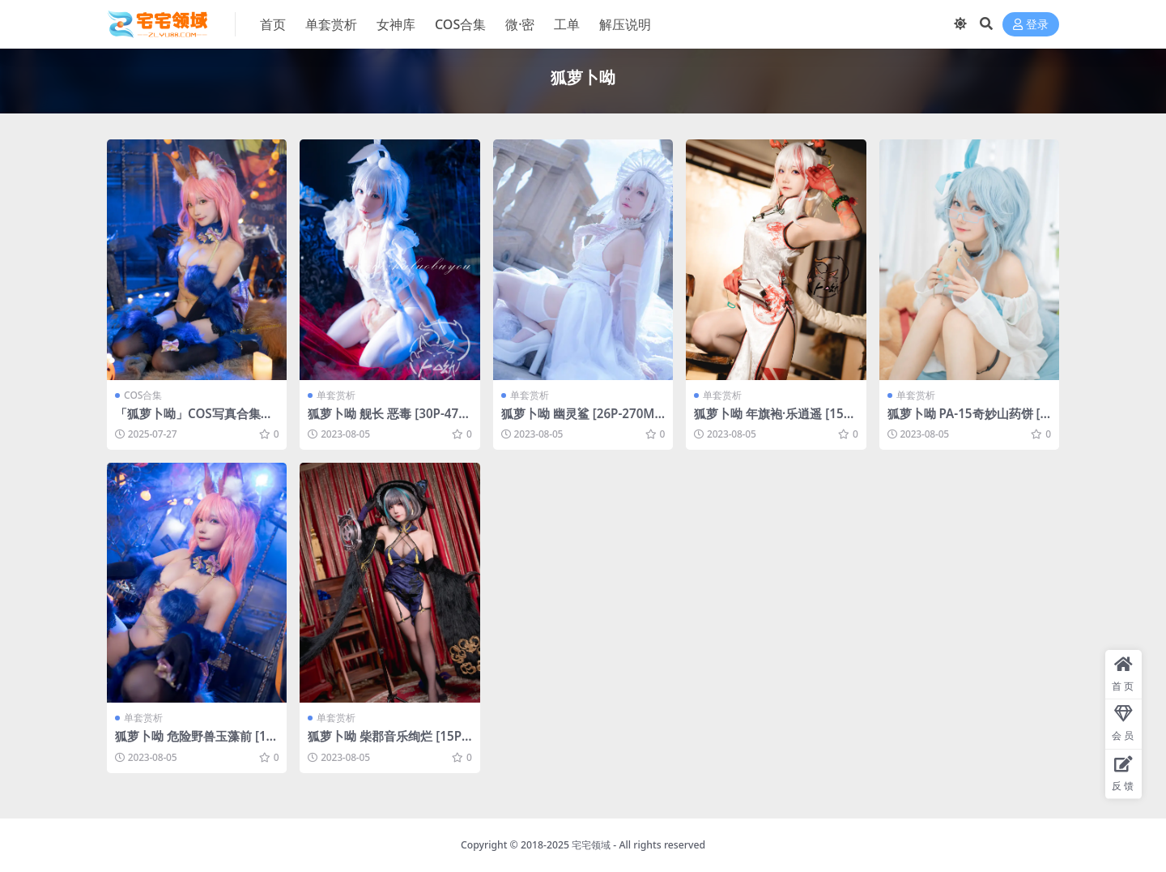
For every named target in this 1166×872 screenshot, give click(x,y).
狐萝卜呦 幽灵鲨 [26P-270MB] (578, 420)
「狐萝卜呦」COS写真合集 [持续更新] (188, 420)
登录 (1031, 25)
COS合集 (143, 395)
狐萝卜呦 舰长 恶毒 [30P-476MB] (387, 420)
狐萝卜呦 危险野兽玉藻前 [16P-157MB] (194, 743)
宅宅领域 (591, 845)
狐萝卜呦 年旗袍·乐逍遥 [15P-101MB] (774, 420)
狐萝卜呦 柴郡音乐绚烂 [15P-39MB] (386, 743)
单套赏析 (336, 395)
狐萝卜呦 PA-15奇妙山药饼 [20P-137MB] (967, 420)
